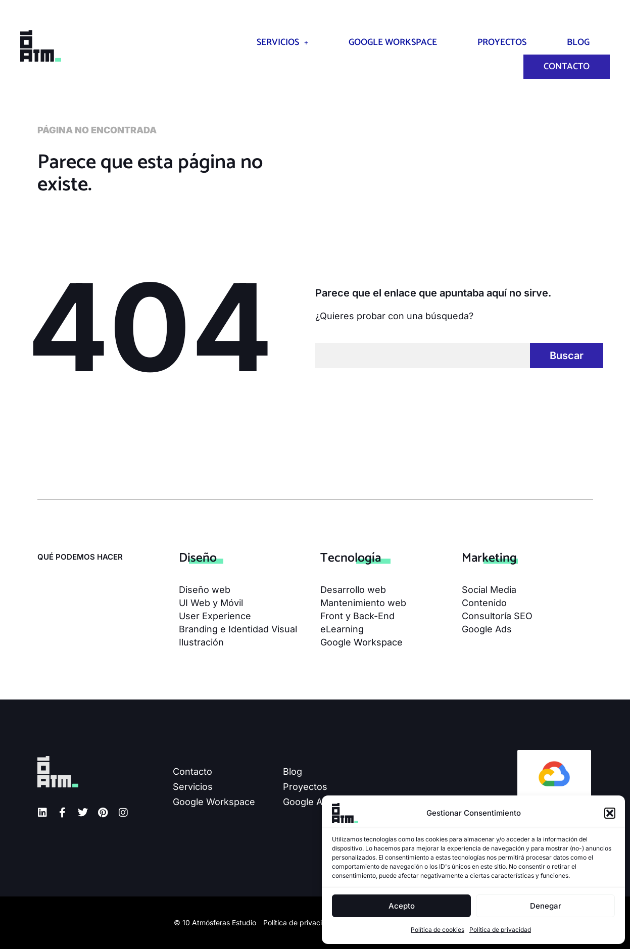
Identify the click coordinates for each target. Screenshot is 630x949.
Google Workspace (393, 42)
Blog (578, 42)
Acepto (402, 906)
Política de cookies (437, 929)
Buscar (567, 355)
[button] (610, 813)
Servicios (282, 42)
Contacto (567, 66)
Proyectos (501, 42)
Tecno (350, 558)
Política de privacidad (500, 929)
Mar (489, 558)
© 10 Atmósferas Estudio (215, 922)
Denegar (545, 906)
